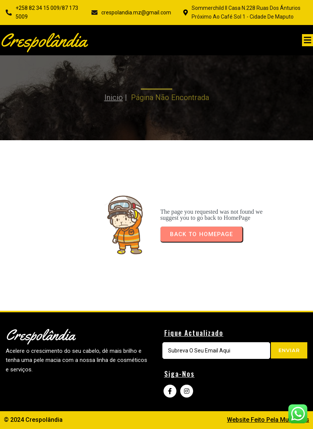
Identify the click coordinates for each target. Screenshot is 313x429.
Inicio (113, 92)
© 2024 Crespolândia (33, 419)
